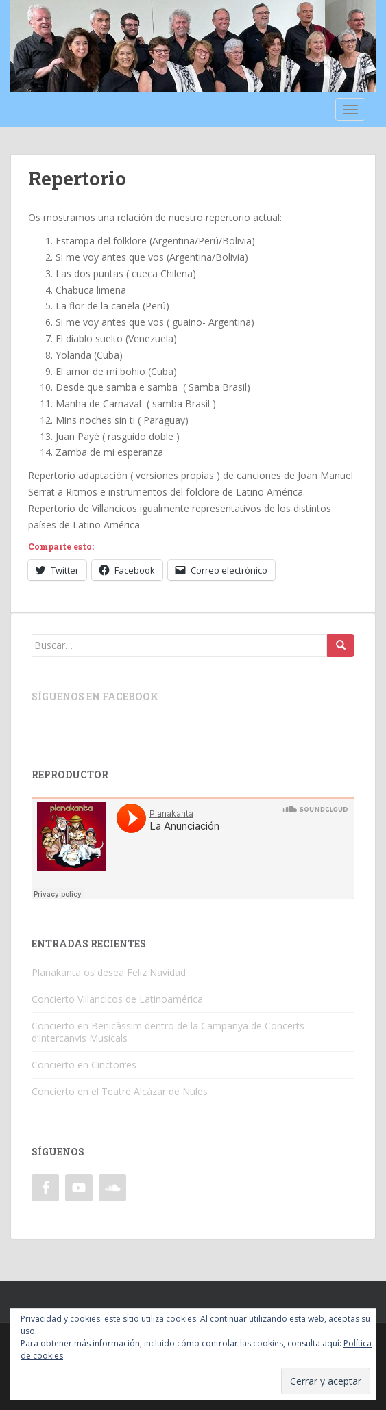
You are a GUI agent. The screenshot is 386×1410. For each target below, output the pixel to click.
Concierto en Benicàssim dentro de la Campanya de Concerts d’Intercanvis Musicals (168, 1031)
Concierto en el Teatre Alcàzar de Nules (120, 1091)
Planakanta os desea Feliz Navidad (109, 972)
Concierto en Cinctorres (84, 1064)
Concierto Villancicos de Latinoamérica (117, 998)
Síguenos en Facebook (95, 696)
